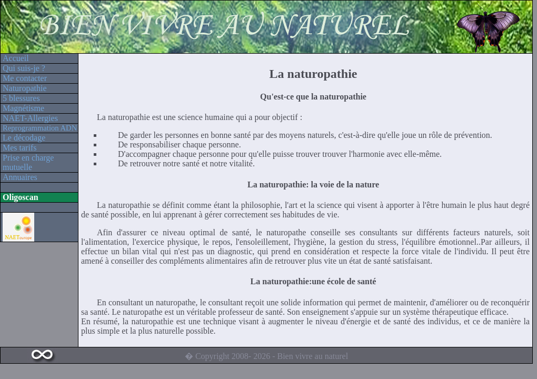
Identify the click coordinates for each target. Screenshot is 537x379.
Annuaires (20, 177)
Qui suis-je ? (24, 68)
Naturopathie (25, 88)
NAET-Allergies (30, 118)
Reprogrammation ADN (40, 128)
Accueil (16, 58)
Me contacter (25, 78)
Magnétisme (23, 108)
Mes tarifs (19, 147)
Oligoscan (20, 197)
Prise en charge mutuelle (28, 162)
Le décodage (24, 137)
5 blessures (21, 98)
